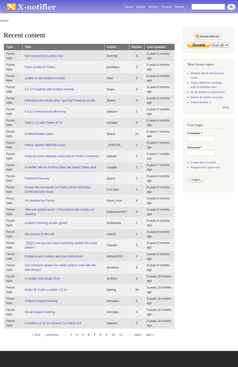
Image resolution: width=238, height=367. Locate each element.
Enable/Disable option (39, 134)
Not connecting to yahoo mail (44, 56)
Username (194, 133)
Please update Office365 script (45, 145)
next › (138, 334)
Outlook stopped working (41, 301)
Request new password (205, 167)
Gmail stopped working (40, 312)
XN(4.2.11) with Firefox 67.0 (43, 122)
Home (129, 7)
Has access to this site (39, 234)
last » (150, 334)
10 (113, 334)
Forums (166, 7)
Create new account (203, 162)
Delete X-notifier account (207, 97)
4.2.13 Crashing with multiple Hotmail (49, 89)
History (153, 7)
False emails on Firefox (40, 67)
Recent (179, 7)
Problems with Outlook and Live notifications (54, 256)
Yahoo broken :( (201, 102)
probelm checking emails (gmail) (46, 223)
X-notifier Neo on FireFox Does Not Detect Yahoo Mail (60, 167)
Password (194, 147)
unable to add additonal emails (45, 78)
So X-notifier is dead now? (208, 92)
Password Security (37, 178)
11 (121, 334)
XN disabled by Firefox (40, 200)
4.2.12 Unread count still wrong (45, 111)
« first (36, 334)
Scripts (140, 7)
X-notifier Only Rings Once (42, 278)
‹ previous (51, 334)
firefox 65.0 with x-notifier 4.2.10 (46, 290)
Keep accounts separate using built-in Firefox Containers (62, 156)
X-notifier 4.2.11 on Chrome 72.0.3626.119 (53, 323)
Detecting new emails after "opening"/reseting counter (60, 100)
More (225, 107)
